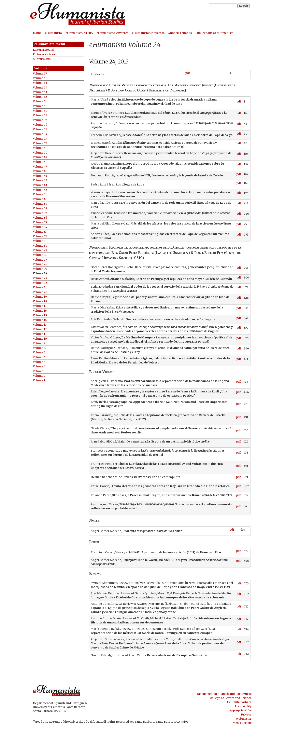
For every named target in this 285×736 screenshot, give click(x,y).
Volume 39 (40, 203)
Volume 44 (40, 180)
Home (37, 33)
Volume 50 (40, 152)
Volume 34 (40, 227)
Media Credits (242, 723)
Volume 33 (40, 231)
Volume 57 (40, 120)
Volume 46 (40, 171)
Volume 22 (40, 283)
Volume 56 (40, 124)
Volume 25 (40, 269)
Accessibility (243, 706)
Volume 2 (39, 375)
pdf (187, 73)
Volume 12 (40, 329)
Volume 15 (40, 315)
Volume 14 (40, 320)
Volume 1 (39, 380)
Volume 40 (40, 199)
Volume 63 (40, 92)
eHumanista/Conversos (148, 33)
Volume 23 (40, 278)
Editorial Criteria (44, 54)
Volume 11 (40, 334)
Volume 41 (40, 194)
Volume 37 (40, 213)
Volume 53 (40, 138)
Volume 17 (40, 306)
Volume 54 (40, 134)
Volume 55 (40, 129)
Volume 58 (40, 115)
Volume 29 (40, 250)
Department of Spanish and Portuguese (224, 694)
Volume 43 (40, 185)
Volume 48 (40, 162)
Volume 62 (40, 97)
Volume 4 (39, 366)
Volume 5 (39, 362)
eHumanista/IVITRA (79, 33)
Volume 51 (40, 148)
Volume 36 (40, 217)
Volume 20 (40, 292)
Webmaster (243, 718)
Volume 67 (40, 73)
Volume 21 (40, 287)
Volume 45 (40, 176)
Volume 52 (40, 143)
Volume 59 (40, 111)
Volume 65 (40, 83)
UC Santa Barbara (239, 702)
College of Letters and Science (230, 698)
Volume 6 (39, 357)
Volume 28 (40, 255)
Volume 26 (40, 264)
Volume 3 (39, 371)
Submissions (41, 59)
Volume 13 (40, 324)
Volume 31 (40, 241)
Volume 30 (40, 245)
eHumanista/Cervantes (112, 33)
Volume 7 (39, 352)
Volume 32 (40, 236)
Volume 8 (39, 348)
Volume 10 (40, 338)
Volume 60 (40, 106)
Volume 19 (40, 296)
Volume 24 (40, 273)
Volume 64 (40, 87)
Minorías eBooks (180, 33)
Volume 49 (40, 157)
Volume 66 (40, 78)
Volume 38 (40, 208)
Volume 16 (40, 310)
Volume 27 (40, 259)
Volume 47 (40, 166)
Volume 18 (40, 301)
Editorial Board (43, 49)
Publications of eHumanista (214, 33)
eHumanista (53, 33)
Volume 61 (40, 101)
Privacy (246, 714)
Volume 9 (39, 343)
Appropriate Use (240, 710)
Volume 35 (40, 222)
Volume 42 (40, 190)
